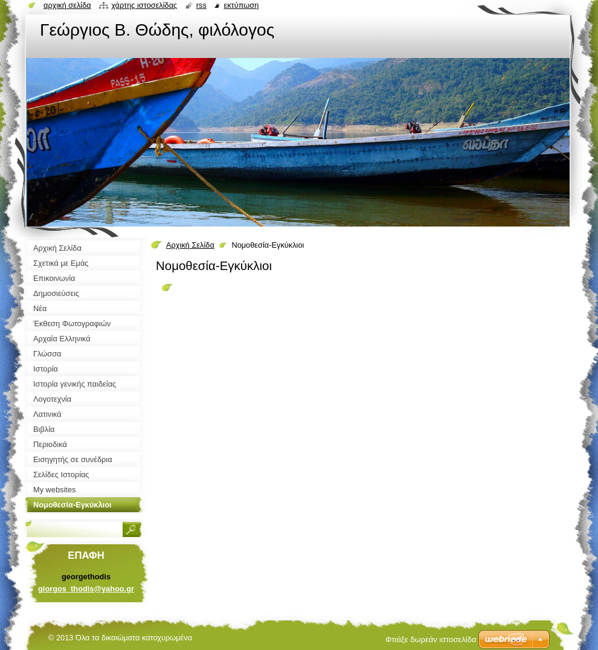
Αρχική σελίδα (67, 5)
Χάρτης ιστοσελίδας (144, 5)
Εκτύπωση (241, 5)
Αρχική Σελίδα (190, 244)
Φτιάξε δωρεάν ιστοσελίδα (430, 639)
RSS (201, 5)
